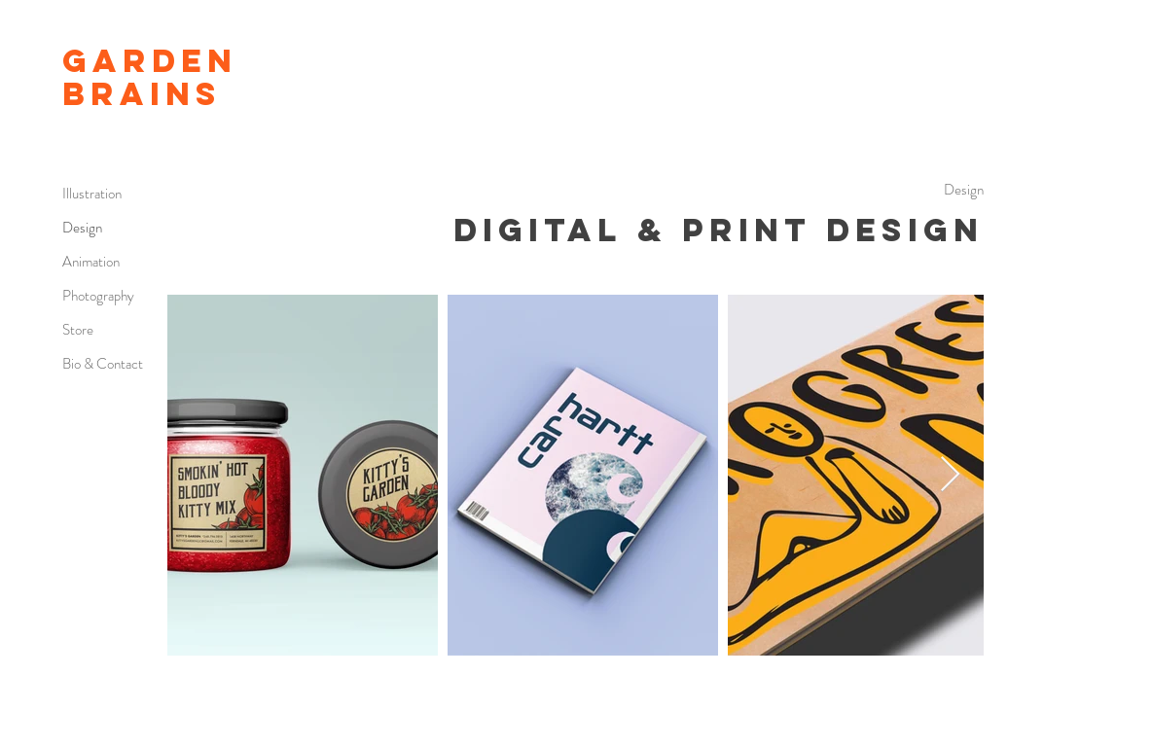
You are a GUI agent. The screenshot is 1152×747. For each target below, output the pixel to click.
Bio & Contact (102, 363)
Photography (98, 295)
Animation (91, 261)
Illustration (92, 193)
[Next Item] (950, 475)
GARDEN (149, 61)
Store (77, 329)
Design (82, 227)
